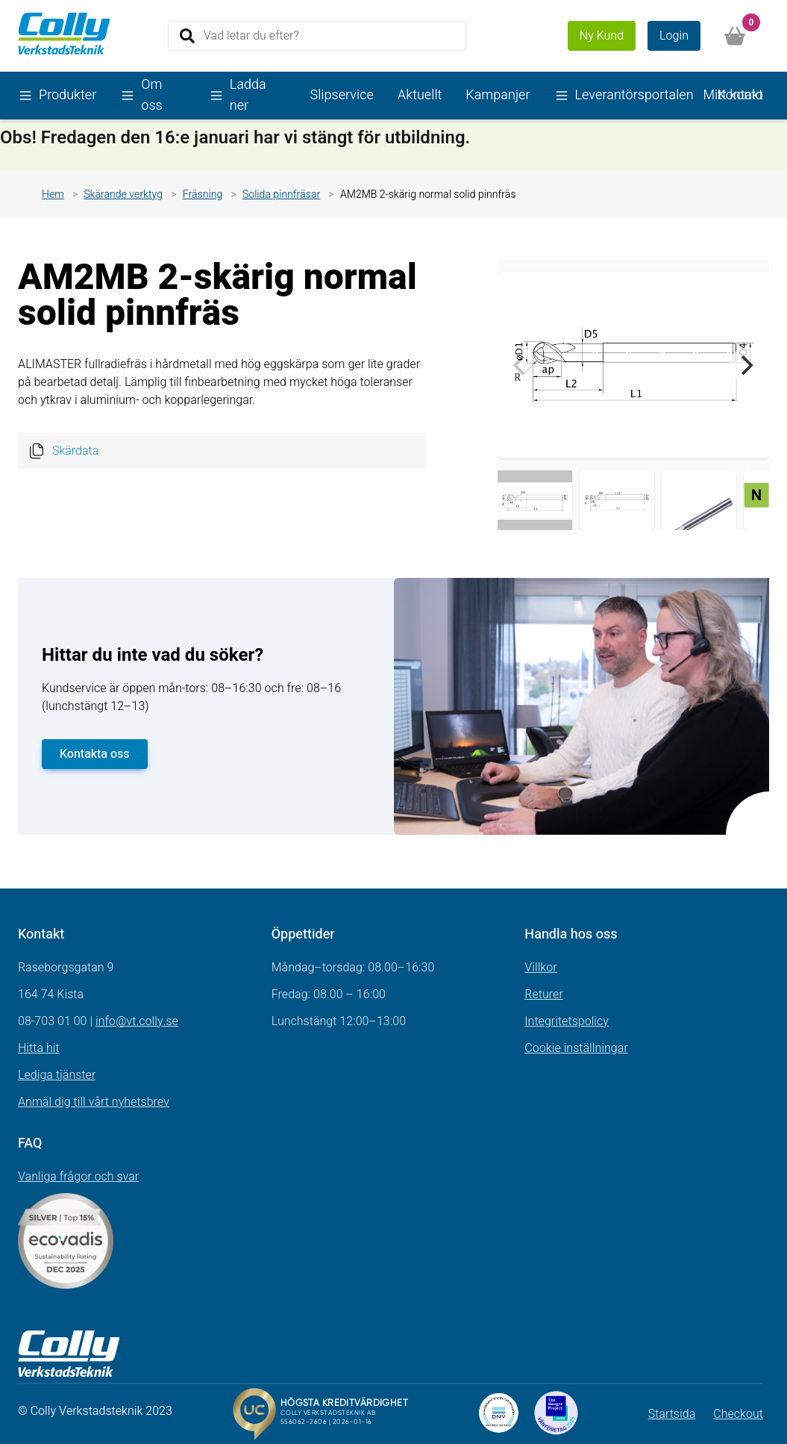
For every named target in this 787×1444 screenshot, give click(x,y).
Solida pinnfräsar (281, 194)
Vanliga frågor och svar (78, 1177)
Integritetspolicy (566, 1021)
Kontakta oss (95, 754)
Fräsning (203, 194)
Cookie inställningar (575, 1048)
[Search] (317, 36)
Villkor (540, 968)
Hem (53, 194)
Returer (543, 994)
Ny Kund (602, 36)
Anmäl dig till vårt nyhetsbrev (93, 1102)
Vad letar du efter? (251, 35)
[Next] (745, 365)
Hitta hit (39, 1048)
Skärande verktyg (123, 194)
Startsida (672, 1414)
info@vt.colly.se (136, 1021)
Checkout (738, 1414)
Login (674, 36)
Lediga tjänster (56, 1075)
